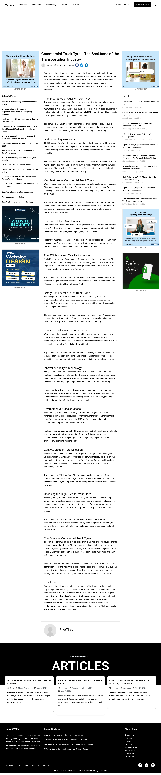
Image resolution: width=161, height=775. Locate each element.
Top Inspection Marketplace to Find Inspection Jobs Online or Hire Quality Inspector (17, 111)
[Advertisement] (80, 28)
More (70, 5)
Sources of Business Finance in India (16, 165)
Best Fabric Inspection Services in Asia (17, 192)
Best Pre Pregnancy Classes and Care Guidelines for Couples (70, 745)
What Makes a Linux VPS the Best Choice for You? (65, 735)
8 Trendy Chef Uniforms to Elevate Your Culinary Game (67, 749)
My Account (122, 5)
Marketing (35, 5)
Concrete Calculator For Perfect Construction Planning (67, 740)
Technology (48, 5)
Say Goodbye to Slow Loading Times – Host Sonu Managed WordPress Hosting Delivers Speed (19, 129)
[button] (142, 4)
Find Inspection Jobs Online (13, 197)
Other (12, 688)
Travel (60, 5)
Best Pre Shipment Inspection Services (17, 202)
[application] (73, 5)
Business (22, 5)
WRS (9, 5)
